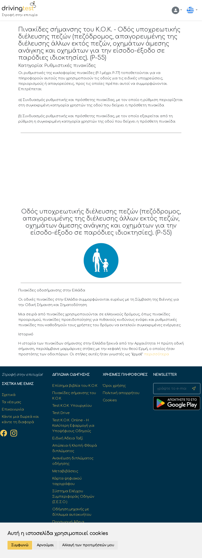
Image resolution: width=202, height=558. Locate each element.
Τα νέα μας (11, 402)
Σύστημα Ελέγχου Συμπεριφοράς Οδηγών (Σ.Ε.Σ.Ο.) (73, 496)
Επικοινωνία (13, 409)
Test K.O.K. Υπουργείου (72, 405)
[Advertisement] (101, 173)
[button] (177, 10)
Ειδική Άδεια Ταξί (67, 438)
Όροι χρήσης (114, 386)
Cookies (110, 400)
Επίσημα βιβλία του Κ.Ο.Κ (74, 386)
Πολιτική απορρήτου (121, 393)
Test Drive (61, 413)
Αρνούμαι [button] (45, 545)
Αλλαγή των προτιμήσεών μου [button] (88, 545)
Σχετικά (8, 395)
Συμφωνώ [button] (19, 545)
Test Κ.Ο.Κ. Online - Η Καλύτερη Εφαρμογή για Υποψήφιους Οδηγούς (73, 425)
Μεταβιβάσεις (65, 471)
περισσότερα (156, 354)
